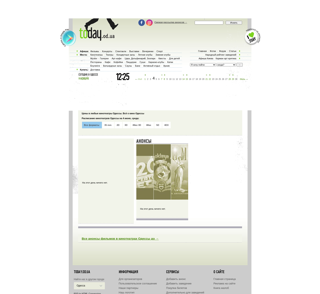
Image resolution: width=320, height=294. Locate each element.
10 (170, 79)
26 (223, 79)
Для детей (174, 58)
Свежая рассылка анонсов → (170, 22)
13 (180, 79)
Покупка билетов (176, 288)
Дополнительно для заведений (185, 292)
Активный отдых (151, 66)
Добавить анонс (176, 279)
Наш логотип (126, 292)
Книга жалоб (221, 288)
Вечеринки (147, 51)
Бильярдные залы (112, 66)
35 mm (107, 125)
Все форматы (91, 125)
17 (193, 79)
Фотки (213, 51)
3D (126, 125)
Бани (137, 66)
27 (226, 79)
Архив (166, 66)
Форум (222, 51)
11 (173, 79)
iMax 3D (137, 125)
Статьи (232, 51)
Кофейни (118, 62)
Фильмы (94, 51)
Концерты (107, 51)
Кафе (108, 62)
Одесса (81, 285)
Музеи (93, 58)
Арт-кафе (116, 58)
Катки (170, 62)
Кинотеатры (96, 55)
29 (233, 79)
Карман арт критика (226, 58)
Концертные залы (126, 55)
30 (236, 79)
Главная (202, 51)
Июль (242, 79)
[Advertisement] (160, 9)
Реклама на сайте (224, 283)
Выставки (134, 51)
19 (200, 79)
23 (213, 79)
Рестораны (96, 62)
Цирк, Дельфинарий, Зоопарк (140, 58)
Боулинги (95, 66)
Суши (142, 62)
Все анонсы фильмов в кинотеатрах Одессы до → (120, 238)
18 (197, 79)
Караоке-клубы (156, 62)
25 (220, 79)
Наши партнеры (128, 288)
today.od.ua (82, 272)
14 (183, 79)
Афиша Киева (206, 58)
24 (216, 79)
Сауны (128, 66)
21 (207, 79)
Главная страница (224, 279)
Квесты (162, 58)
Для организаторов (130, 279)
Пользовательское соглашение (138, 283)
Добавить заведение (178, 283)
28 (230, 79)
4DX (166, 125)
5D (157, 125)
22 (210, 79)
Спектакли (120, 51)
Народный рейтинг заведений (220, 55)
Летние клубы (145, 55)
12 (177, 79)
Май (140, 79)
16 (190, 79)
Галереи (104, 58)
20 (203, 79)
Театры (109, 55)
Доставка (95, 69)
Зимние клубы (163, 55)
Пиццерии (131, 62)
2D (118, 125)
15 (187, 79)
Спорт (160, 51)
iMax (148, 125)
